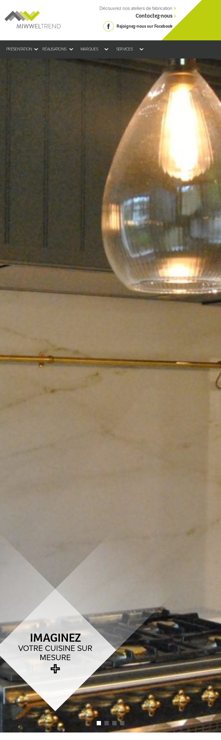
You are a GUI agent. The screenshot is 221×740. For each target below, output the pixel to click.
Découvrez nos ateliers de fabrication (136, 8)
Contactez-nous (154, 15)
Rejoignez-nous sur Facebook (144, 26)
